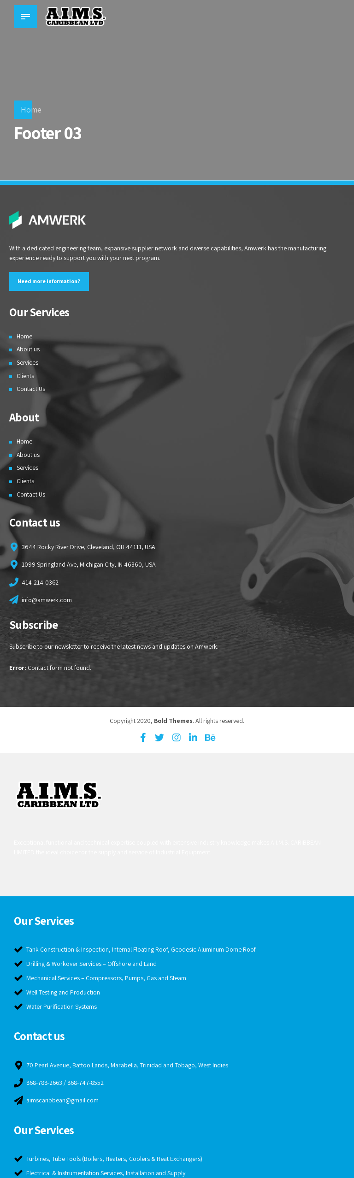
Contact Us (31, 389)
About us (28, 349)
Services (28, 362)
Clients (25, 376)
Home (31, 109)
